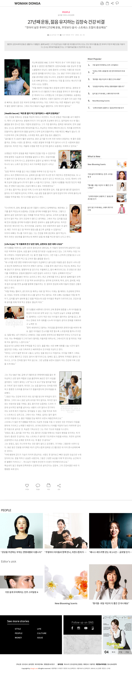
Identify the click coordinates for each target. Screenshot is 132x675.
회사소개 (66, 664)
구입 (127, 652)
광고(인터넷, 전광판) (76, 664)
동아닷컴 (60, 664)
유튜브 (85, 628)
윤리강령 (31, 664)
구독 (120, 652)
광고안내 (25, 664)
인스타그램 (78, 628)
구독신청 (18, 664)
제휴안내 (86, 664)
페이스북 (72, 628)
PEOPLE (66, 12)
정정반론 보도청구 (49, 664)
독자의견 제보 (39, 664)
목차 (113, 652)
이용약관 (92, 664)
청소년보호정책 (112, 664)
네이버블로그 (93, 628)
